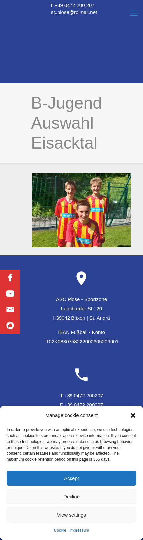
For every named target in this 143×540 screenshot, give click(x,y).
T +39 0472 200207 (81, 395)
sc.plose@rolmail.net (74, 12)
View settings (71, 515)
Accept (71, 478)
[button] (133, 415)
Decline (71, 496)
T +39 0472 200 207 (72, 5)
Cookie (60, 530)
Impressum (79, 530)
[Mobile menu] (134, 13)
